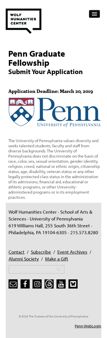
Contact (17, 252)
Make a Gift (56, 259)
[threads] (49, 284)
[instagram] (37, 284)
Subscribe (41, 252)
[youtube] (61, 284)
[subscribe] (13, 284)
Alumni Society (24, 259)
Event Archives (72, 252)
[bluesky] (73, 284)
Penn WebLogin (88, 326)
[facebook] (25, 284)
